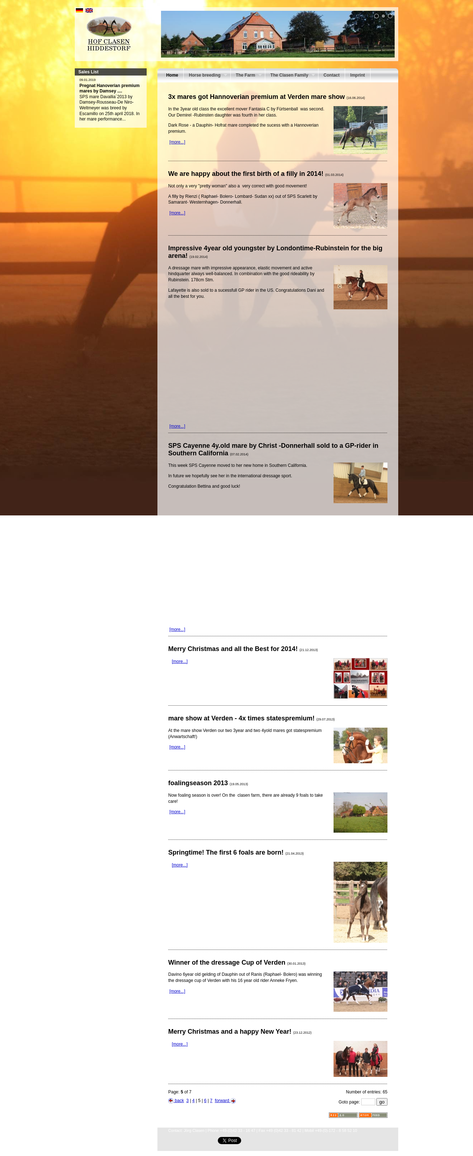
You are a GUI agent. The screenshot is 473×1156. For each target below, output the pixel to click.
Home (172, 75)
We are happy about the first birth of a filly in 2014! (256, 173)
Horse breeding (205, 76)
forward (225, 1100)
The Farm (246, 76)
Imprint (357, 75)
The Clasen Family (290, 76)
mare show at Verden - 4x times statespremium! (251, 718)
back (176, 1100)
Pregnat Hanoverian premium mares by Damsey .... (109, 88)
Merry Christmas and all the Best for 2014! (243, 648)
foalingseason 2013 (208, 783)
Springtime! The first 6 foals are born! (236, 852)
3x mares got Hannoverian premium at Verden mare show (266, 96)
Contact (331, 75)
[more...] (177, 142)
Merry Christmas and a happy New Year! (240, 1031)
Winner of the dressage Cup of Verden (237, 962)
